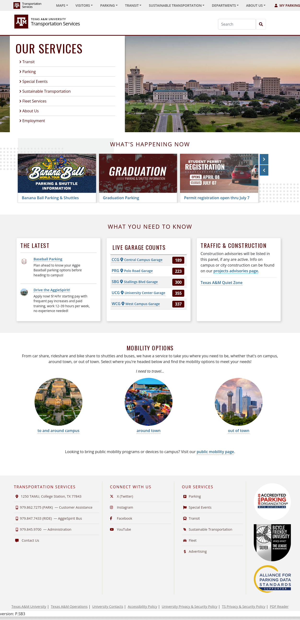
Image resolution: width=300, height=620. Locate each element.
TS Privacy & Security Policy (243, 606)
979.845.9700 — (42, 529)
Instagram (121, 507)
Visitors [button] (82, 5)
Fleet (189, 540)
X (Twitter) (121, 496)
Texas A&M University (29, 606)
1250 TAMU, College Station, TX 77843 (47, 496)
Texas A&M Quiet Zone (221, 282)
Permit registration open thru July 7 (216, 197)
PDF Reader (279, 606)
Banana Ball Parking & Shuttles (50, 197)
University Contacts (107, 606)
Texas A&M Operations (69, 606)
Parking (29, 71)
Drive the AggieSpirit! (52, 289)
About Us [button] (254, 5)
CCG (137, 259)
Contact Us (26, 540)
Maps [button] (60, 5)
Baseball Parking (48, 258)
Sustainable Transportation (46, 91)
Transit (28, 61)
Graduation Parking (121, 197)
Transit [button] (132, 5)
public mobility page (215, 451)
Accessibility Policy (142, 606)
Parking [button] (107, 5)
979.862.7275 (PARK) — (53, 507)
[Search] (237, 24)
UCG (138, 292)
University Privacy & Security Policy (189, 606)
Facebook (121, 518)
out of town (238, 430)
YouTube (120, 529)
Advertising (194, 551)
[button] (264, 159)
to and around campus (59, 430)
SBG (135, 281)
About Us (30, 111)
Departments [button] (224, 5)
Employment (33, 120)
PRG (132, 270)
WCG (136, 303)
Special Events (34, 81)
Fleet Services (34, 101)
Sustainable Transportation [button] (175, 5)
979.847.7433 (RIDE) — (48, 518)
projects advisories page (235, 270)
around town (149, 430)
